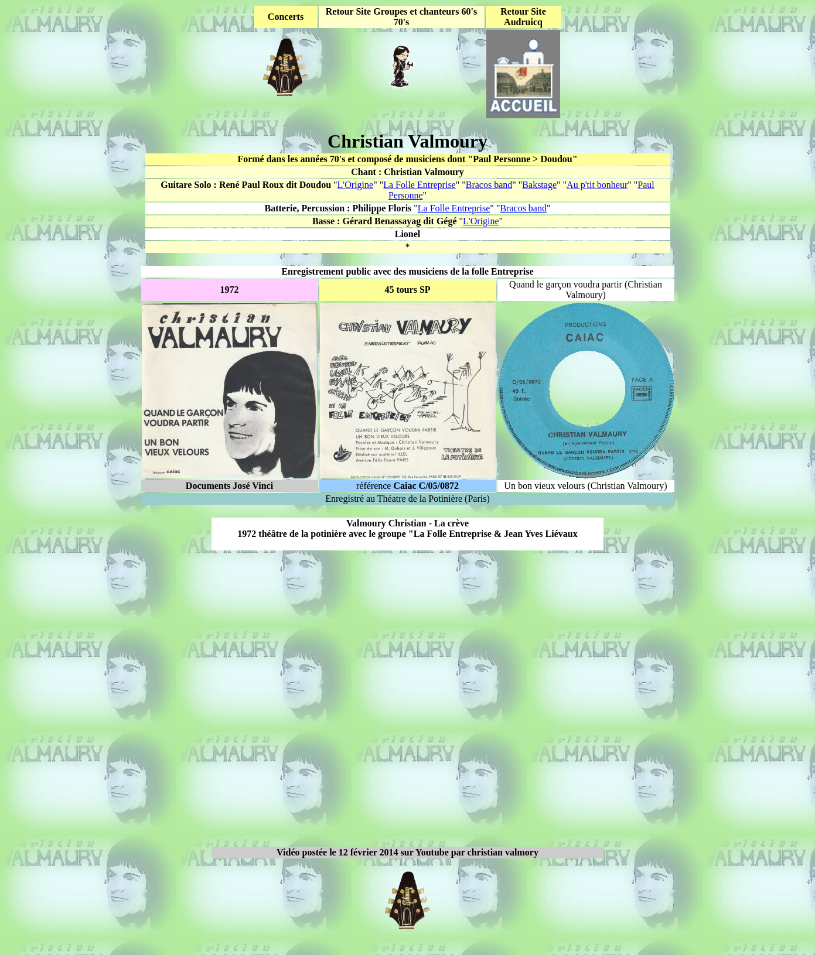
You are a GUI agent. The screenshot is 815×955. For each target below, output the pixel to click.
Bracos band (489, 185)
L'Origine (355, 185)
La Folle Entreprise (419, 185)
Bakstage (539, 185)
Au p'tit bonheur (597, 185)
